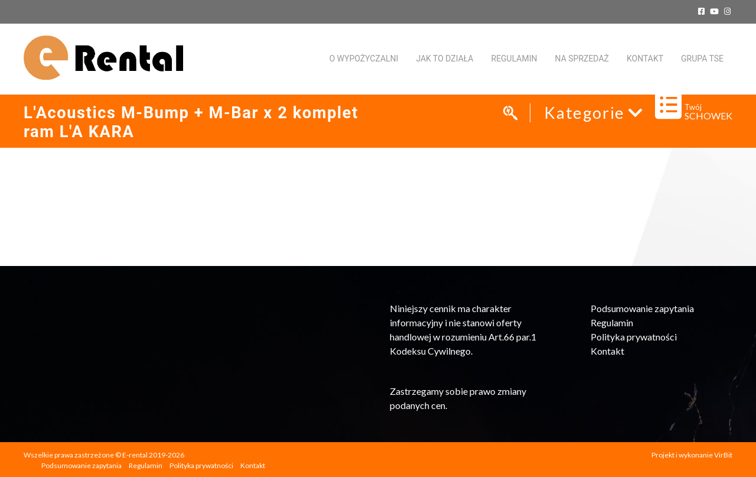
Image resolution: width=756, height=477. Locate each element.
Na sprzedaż (582, 58)
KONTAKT (645, 58)
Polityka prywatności (634, 336)
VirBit (723, 454)
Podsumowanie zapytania (642, 308)
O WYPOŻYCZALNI (363, 58)
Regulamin (514, 58)
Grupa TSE (702, 58)
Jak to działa (444, 58)
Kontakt (607, 350)
